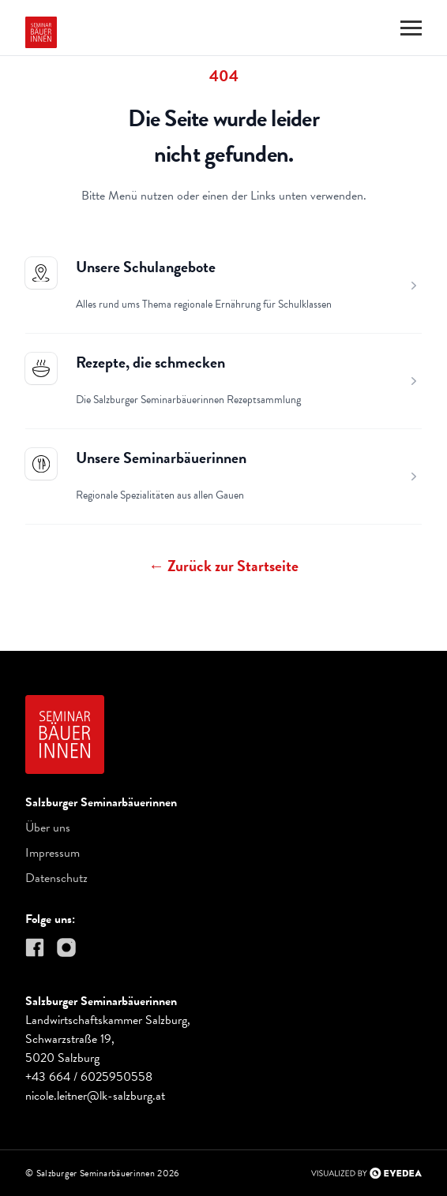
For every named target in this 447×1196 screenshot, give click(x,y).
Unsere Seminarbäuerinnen (161, 457)
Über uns (47, 827)
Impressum (52, 852)
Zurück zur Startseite (223, 565)
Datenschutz (56, 878)
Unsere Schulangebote (146, 266)
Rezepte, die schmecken (150, 362)
